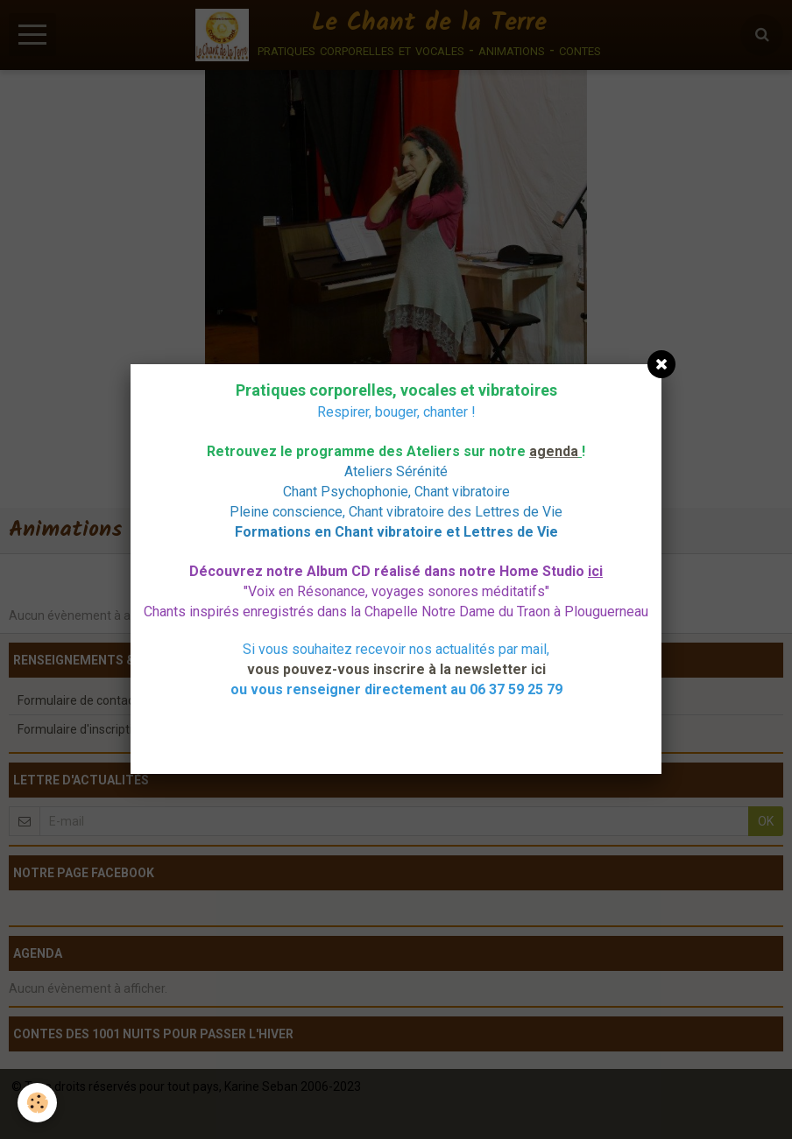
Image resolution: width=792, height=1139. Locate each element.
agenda (553, 451)
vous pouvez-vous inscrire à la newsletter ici (396, 669)
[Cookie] (37, 1102)
